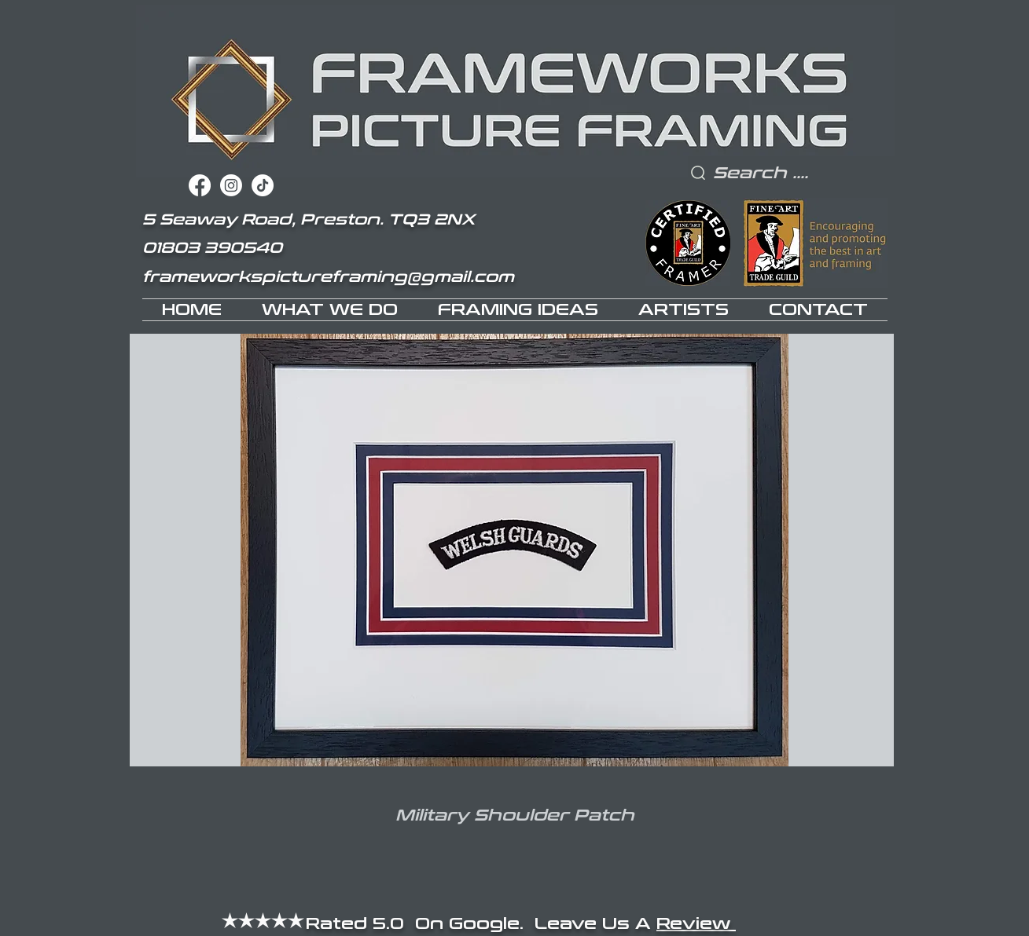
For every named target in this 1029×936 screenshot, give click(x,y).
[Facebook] (200, 185)
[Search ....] (794, 172)
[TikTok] (263, 185)
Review (696, 923)
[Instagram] (231, 185)
